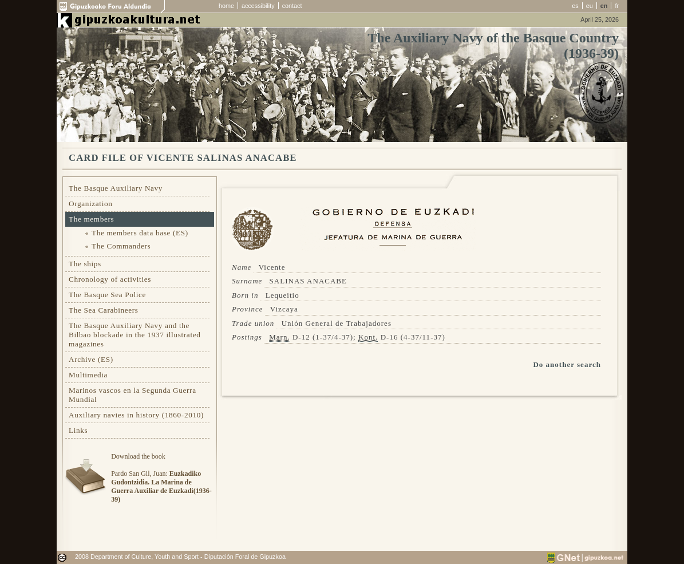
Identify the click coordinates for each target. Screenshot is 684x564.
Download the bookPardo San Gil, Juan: (161, 477)
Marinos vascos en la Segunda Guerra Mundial (132, 395)
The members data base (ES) (140, 232)
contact (292, 5)
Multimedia (88, 374)
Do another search (567, 364)
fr (617, 5)
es (575, 5)
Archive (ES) (91, 359)
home (226, 5)
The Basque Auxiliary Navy (116, 188)
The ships (85, 263)
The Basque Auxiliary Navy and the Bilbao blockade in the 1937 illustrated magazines (134, 334)
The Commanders (121, 246)
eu (589, 5)
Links (78, 430)
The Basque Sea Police (107, 294)
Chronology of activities (110, 279)
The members (91, 219)
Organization (91, 203)
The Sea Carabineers (104, 310)
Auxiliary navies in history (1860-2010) (136, 415)
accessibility (258, 5)
